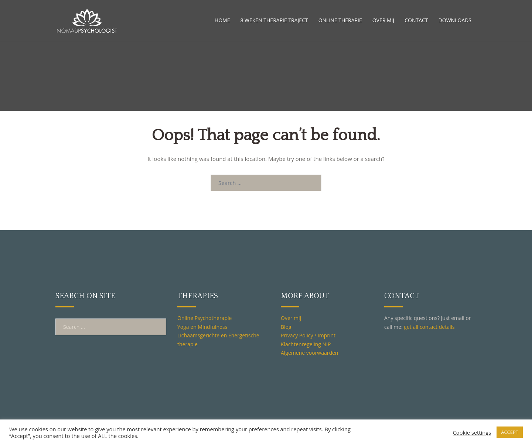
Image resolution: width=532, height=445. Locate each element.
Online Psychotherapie (204, 317)
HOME (222, 20)
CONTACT (416, 20)
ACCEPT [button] (509, 432)
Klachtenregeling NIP (306, 344)
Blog (286, 326)
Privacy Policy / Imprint (308, 335)
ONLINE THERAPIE (340, 20)
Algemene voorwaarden (309, 352)
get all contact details (429, 326)
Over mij (291, 317)
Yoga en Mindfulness (202, 326)
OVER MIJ (383, 20)
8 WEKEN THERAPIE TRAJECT (274, 20)
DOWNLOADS (455, 20)
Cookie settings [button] (472, 432)
